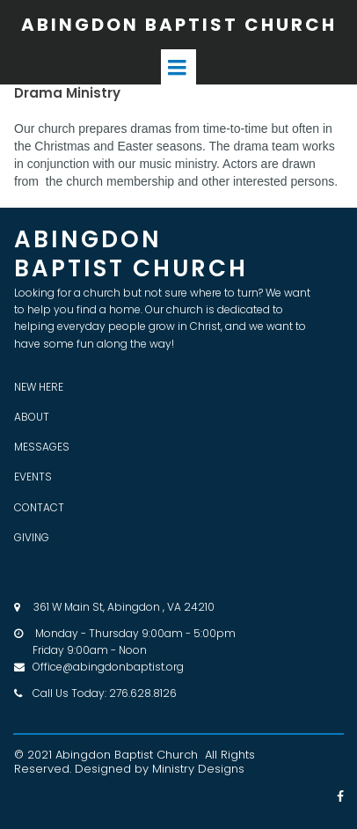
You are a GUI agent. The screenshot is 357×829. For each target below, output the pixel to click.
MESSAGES (41, 446)
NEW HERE (38, 386)
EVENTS (33, 476)
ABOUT (31, 416)
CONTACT (39, 507)
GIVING (31, 537)
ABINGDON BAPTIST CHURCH (179, 24)
